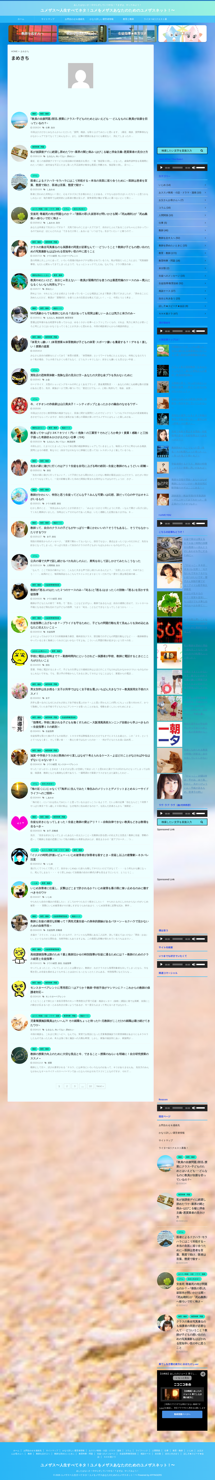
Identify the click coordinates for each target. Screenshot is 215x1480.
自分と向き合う (172, 1454)
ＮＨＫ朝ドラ (110, 1457)
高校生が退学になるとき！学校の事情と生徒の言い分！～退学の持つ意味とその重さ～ (189, 419)
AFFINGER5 (156, 1475)
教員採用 (60, 318)
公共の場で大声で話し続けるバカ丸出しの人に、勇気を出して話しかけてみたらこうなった (85, 561)
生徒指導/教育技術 (128, 1454)
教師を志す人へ (43, 1454)
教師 (30, 1454)
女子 (49, 537)
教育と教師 (128, 19)
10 (90, 1086)
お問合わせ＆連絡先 (74, 19)
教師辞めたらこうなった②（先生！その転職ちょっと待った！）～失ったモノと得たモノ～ (189, 451)
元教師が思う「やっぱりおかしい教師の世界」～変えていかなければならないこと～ (189, 387)
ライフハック (142, 1450)
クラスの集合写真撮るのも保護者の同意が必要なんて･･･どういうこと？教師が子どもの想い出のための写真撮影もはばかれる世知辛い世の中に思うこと (191, 1334)
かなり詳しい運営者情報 (102, 19)
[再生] (161, 167)
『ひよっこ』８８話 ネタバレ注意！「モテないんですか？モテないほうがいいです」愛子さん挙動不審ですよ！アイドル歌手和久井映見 (195, 577)
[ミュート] (193, 167)
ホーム (21, 19)
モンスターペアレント (68, 256)
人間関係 (51, 565)
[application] (182, 167)
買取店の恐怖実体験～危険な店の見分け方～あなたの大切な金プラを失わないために (81, 375)
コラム (128, 1450)
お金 (48, 379)
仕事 (48, 127)
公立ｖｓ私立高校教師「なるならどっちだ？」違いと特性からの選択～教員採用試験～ (189, 371)
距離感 (55, 831)
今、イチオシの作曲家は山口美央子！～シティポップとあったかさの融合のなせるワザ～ (84, 404)
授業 (50, 1063)
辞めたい (71, 156)
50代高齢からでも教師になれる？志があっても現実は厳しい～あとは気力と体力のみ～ (83, 313)
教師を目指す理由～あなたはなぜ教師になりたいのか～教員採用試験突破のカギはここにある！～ (189, 483)
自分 (53, 127)
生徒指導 (51, 632)
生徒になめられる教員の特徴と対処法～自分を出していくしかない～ (189, 403)
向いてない (61, 156)
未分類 (158, 1454)
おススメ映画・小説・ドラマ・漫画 (105, 1450)
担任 (49, 470)
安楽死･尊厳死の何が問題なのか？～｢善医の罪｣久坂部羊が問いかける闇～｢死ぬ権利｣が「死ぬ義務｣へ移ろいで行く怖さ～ (191, 1293)
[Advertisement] (182, 95)
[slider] (178, 167)
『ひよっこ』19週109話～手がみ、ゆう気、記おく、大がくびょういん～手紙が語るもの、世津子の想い (195, 783)
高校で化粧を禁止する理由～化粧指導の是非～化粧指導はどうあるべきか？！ (189, 435)
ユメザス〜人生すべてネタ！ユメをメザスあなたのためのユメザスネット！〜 (107, 10)
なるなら (51, 156)
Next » (100, 1086)
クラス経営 (52, 256)
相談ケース (146, 1454)
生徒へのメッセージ (106, 1454)
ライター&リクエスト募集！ (155, 20)
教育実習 (69, 318)
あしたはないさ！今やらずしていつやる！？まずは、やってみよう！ (107, 1471)
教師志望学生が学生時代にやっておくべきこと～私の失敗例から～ (195, 727)
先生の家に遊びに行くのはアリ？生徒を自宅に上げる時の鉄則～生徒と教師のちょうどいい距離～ (89, 466)
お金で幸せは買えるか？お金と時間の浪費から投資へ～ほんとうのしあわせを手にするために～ (195, 547)
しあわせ (51, 189)
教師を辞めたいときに (64, 1454)
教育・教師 (178, 1450)
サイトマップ (47, 19)
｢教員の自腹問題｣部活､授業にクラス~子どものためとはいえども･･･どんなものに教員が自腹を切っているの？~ (191, 1171)
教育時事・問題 (86, 1454)
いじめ (50, 864)
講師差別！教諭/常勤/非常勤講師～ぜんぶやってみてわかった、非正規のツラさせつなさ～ (189, 499)
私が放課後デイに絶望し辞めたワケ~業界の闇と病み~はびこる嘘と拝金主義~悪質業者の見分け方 (89, 151)
